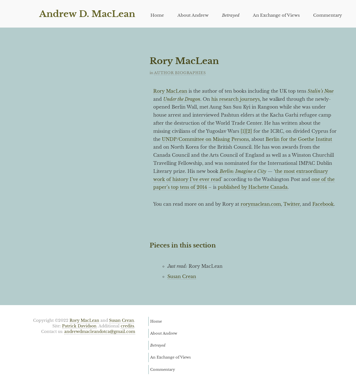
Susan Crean (181, 276)
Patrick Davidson (79, 326)
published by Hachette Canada (253, 187)
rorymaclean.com (261, 204)
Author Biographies (180, 73)
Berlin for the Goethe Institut (299, 139)
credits (127, 326)
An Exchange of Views (276, 15)
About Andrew (193, 15)
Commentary (327, 15)
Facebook (323, 204)
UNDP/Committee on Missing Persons (205, 139)
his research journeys (235, 99)
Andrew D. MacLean (87, 13)
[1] (243, 131)
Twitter (291, 204)
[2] (249, 131)
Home (157, 15)
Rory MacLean (170, 91)
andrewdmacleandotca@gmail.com (99, 331)
